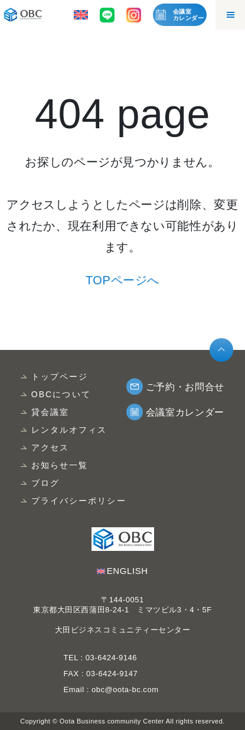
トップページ (60, 376)
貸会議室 (50, 412)
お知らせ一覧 (60, 465)
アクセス (50, 447)
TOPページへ (122, 280)
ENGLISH (127, 571)
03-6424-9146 (110, 657)
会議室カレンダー (188, 14)
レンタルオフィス (69, 429)
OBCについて (61, 394)
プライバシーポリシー (78, 500)
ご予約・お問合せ (185, 387)
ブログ (45, 483)
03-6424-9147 (112, 673)
